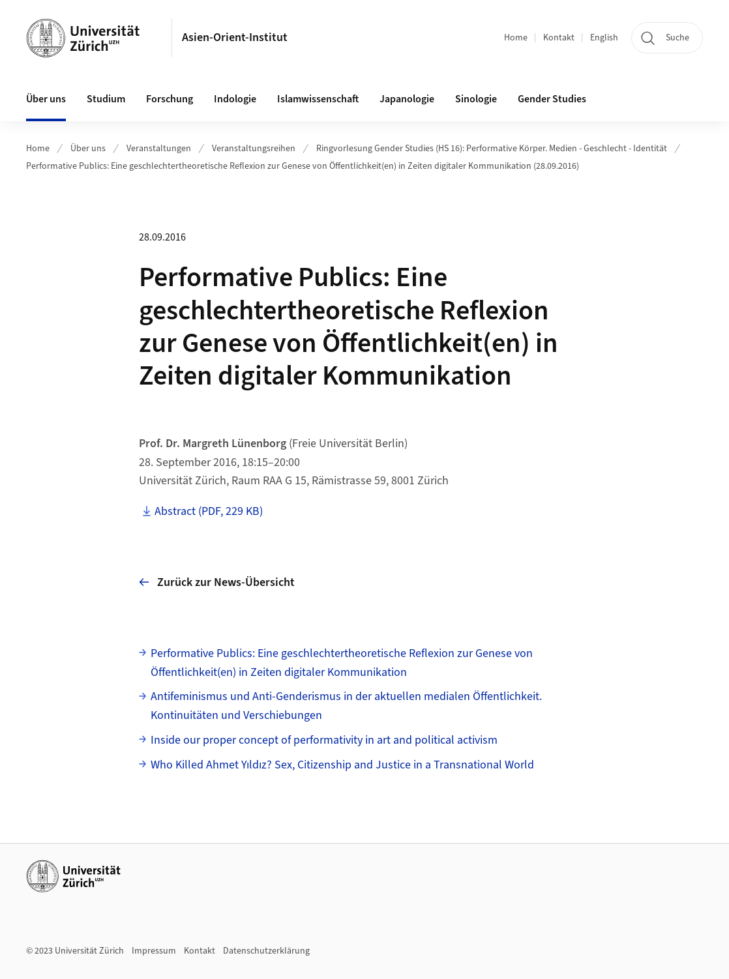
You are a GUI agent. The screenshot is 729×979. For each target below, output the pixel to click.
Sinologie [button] (476, 99)
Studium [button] (106, 99)
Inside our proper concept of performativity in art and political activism (324, 740)
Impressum (154, 950)
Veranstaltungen (158, 148)
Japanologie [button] (406, 99)
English (604, 37)
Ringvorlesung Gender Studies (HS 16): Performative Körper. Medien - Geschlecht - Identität (491, 148)
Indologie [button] (235, 99)
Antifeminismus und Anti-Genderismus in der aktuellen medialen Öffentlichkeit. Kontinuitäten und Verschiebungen (346, 705)
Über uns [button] (46, 99)
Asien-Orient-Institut (235, 37)
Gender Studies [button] (552, 99)
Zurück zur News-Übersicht (217, 582)
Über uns (88, 148)
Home (516, 37)
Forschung (169, 99)
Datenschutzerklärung (266, 950)
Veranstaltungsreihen (253, 148)
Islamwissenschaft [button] (318, 99)
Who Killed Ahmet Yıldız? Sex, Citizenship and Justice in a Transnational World (342, 765)
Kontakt (558, 37)
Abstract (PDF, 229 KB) (209, 511)
